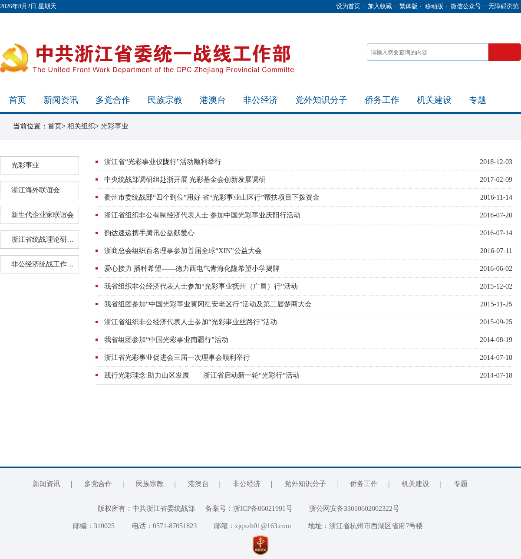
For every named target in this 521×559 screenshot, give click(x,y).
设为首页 (348, 6)
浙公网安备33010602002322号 (347, 508)
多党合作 (113, 100)
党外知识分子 (321, 100)
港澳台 (213, 100)
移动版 (434, 6)
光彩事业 (115, 126)
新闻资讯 (60, 100)
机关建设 (434, 100)
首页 (17, 100)
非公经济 (260, 100)
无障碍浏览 (503, 6)
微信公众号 (466, 6)
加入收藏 (380, 6)
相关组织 (81, 126)
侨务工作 (382, 100)
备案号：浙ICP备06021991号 (249, 508)
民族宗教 (165, 100)
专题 (477, 100)
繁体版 (408, 6)
